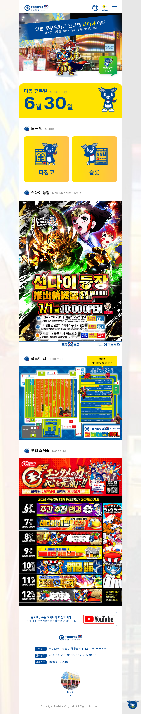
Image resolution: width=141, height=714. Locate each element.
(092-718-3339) (86, 655)
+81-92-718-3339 (62, 655)
